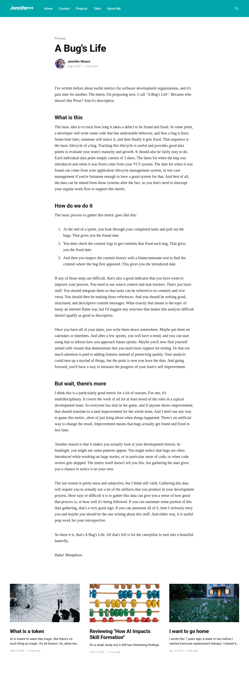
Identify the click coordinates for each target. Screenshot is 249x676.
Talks (97, 8)
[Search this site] (237, 8)
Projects (81, 8)
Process (60, 38)
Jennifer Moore (78, 61)
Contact (64, 8)
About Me (113, 8)
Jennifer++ (21, 8)
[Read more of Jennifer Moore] (60, 63)
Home (48, 8)
